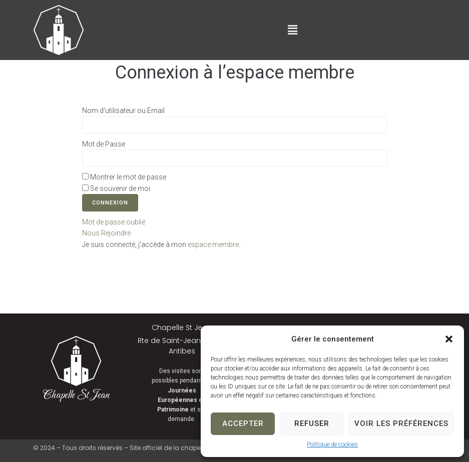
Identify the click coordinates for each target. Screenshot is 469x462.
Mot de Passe (103, 144)
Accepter (243, 423)
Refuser (311, 423)
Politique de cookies (332, 444)
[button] (449, 339)
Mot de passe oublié (113, 222)
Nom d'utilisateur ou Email (123, 110)
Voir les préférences (401, 423)
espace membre (213, 244)
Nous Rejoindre (106, 233)
